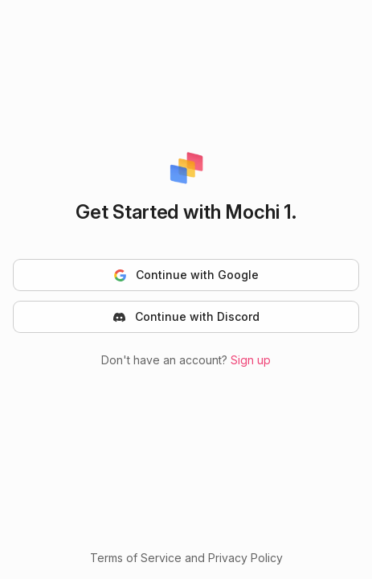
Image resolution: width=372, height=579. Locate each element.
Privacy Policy (245, 558)
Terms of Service (136, 558)
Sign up (251, 360)
